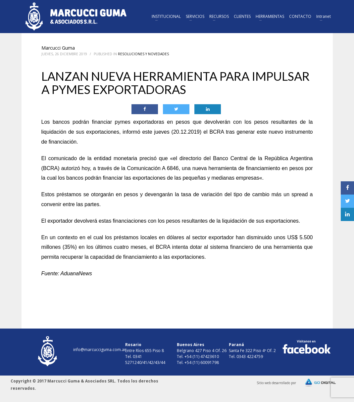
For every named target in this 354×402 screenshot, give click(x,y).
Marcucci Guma (58, 48)
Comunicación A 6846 (153, 168)
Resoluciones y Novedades (143, 54)
